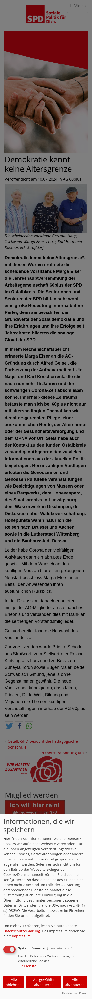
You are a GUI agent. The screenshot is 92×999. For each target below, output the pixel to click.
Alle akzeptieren (75, 982)
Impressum (21, 936)
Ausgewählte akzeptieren (43, 982)
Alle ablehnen (14, 982)
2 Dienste (27, 966)
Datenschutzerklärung (21, 931)
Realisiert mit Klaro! (74, 993)
